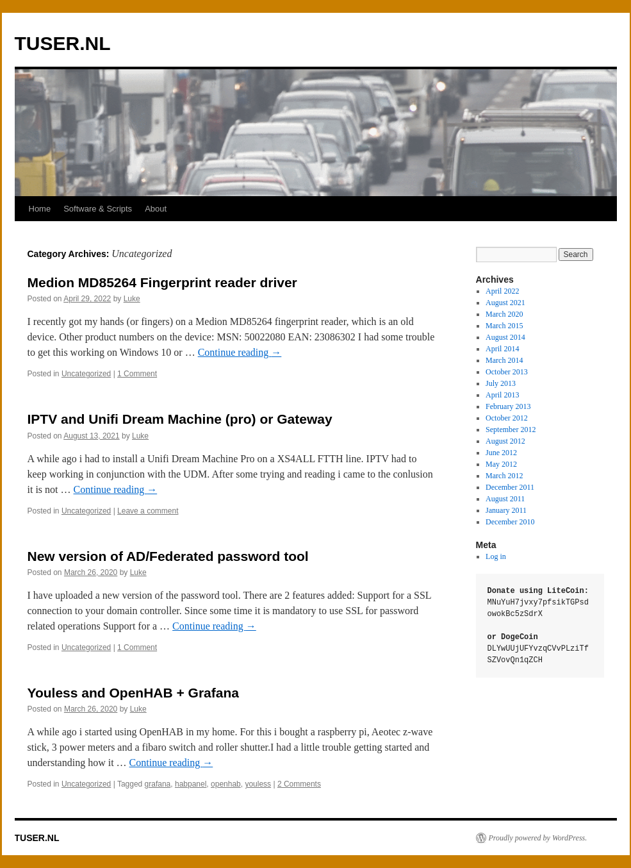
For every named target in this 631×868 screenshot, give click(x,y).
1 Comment (137, 373)
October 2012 (507, 417)
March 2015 (504, 325)
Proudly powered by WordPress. (538, 837)
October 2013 (507, 371)
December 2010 (510, 521)
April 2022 (502, 291)
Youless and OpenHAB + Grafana (133, 692)
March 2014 (504, 360)
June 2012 (501, 452)
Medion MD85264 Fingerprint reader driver (162, 282)
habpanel (190, 784)
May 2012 (501, 464)
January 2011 (506, 510)
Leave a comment (147, 510)
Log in (496, 556)
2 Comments (299, 784)
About (156, 208)
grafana (158, 784)
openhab (226, 784)
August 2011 (505, 498)
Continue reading (240, 352)
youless (258, 784)
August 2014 (505, 337)
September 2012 (511, 429)
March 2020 (504, 314)
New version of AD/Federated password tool (168, 556)
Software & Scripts (97, 208)
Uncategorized (86, 373)
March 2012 (504, 475)
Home (40, 208)
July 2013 (501, 383)
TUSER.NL (63, 43)
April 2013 (502, 394)
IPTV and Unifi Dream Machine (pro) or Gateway (180, 419)
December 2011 (510, 487)
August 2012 (505, 441)
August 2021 (505, 302)
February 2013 (508, 406)
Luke (132, 298)
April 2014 (502, 348)
